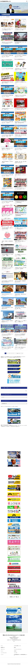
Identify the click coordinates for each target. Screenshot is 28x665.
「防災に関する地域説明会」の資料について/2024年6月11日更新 (7, 228)
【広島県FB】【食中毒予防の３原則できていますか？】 (7, 188)
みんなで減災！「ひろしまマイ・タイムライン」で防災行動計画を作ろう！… (20, 228)
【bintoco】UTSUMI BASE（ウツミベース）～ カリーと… (7, 294)
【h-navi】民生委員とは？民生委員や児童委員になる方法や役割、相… (7, 281)
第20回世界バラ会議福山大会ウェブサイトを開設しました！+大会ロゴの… (7, 149)
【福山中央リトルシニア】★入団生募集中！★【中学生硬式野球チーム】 (7, 42)
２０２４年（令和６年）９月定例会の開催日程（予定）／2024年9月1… (7, 175)
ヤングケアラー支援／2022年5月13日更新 (7, 68)
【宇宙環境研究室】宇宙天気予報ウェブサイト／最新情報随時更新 (20, 202)
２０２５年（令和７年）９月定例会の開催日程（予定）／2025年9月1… (7, 96)
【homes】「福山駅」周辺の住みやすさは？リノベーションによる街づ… (20, 348)
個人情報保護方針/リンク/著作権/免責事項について (20, 655)
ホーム (2, 645)
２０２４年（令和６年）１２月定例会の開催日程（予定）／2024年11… (20, 149)
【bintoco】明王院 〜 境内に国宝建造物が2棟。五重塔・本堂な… (20, 308)
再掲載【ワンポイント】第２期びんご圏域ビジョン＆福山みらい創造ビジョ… (7, 348)
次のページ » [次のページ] (18, 353)
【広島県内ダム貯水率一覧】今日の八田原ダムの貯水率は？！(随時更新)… (20, 268)
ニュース (2, 654)
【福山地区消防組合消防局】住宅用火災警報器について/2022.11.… (7, 82)
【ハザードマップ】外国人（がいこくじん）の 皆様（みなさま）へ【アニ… (20, 188)
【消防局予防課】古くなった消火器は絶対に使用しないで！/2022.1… (20, 69)
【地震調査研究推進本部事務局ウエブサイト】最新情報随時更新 (20, 215)
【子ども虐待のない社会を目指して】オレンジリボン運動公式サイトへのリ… (7, 29)
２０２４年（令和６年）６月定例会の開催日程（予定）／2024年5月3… (7, 202)
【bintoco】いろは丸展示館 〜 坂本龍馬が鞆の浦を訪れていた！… (7, 321)
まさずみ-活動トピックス (17, 645)
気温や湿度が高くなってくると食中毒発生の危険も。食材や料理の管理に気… (20, 122)
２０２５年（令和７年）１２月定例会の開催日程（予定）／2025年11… (20, 56)
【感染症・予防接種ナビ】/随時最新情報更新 (7, 241)
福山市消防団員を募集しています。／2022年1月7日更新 (20, 42)
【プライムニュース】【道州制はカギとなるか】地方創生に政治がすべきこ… (7, 334)
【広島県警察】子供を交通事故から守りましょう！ (20, 82)
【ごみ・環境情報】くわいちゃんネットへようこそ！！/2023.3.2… (20, 255)
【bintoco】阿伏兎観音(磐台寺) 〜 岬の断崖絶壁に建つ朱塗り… (7, 308)
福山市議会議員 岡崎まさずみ (5, 1)
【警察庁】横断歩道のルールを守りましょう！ (20, 175)
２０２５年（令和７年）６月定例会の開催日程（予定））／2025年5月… (7, 122)
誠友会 (15, 647)
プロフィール (2, 649)
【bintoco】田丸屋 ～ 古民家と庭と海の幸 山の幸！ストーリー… (20, 294)
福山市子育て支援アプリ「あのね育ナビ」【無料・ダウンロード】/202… (7, 215)
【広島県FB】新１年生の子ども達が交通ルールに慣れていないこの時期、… (20, 29)
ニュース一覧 (6, 44)
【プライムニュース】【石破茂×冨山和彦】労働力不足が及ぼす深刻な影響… (20, 334)
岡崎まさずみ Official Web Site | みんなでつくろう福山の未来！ (14, 635)
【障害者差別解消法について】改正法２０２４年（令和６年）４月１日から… (7, 268)
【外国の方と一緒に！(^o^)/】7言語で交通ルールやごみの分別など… (20, 135)
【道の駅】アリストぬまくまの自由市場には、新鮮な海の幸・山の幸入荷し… (20, 96)
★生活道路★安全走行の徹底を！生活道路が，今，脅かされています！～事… (20, 109)
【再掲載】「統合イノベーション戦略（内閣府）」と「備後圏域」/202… (20, 321)
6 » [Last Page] (22, 353)
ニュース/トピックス (3, 652)
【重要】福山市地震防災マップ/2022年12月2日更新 (7, 162)
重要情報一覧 (2, 647)
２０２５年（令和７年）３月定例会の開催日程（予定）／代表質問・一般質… (7, 135)
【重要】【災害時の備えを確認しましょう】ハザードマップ (20, 241)
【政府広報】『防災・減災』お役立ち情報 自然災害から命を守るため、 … (20, 162)
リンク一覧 (15, 652)
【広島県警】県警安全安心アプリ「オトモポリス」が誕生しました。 (7, 109)
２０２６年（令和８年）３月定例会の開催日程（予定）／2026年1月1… (7, 56)
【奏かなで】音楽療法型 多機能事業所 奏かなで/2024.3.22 (20, 281)
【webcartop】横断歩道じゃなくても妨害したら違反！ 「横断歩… (7, 255)
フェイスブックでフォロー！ (18, 649)
